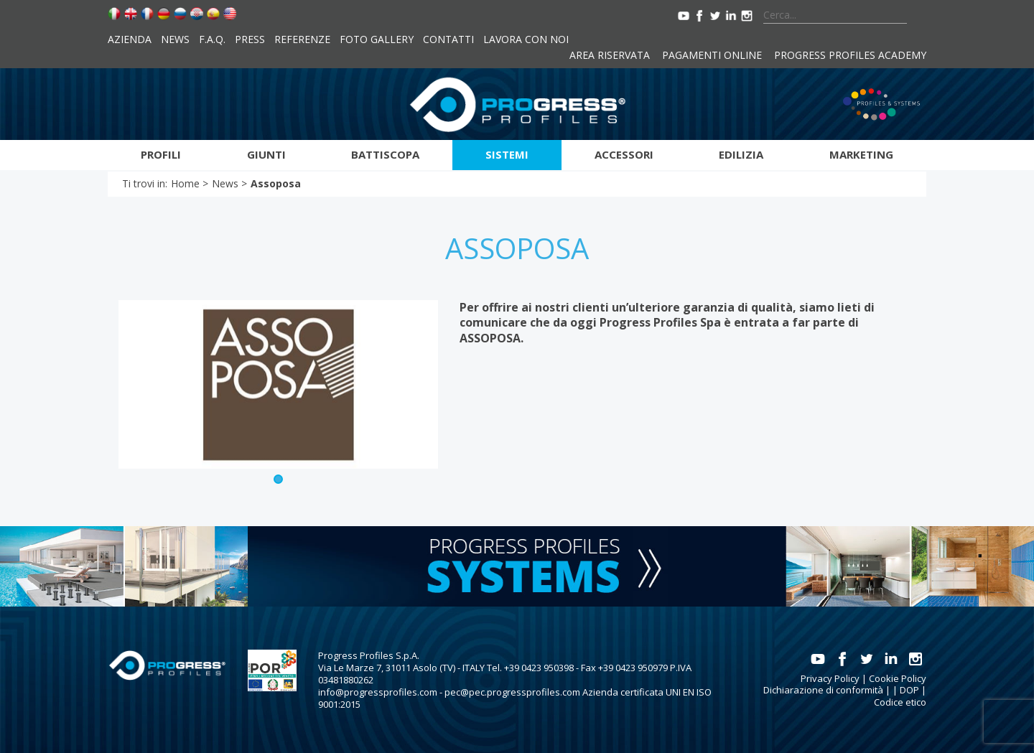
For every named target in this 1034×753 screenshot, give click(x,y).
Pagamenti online (712, 55)
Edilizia (741, 154)
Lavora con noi (526, 39)
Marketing (861, 154)
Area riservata (609, 55)
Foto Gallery (377, 39)
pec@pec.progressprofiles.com (512, 692)
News (175, 39)
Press (250, 39)
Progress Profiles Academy (850, 55)
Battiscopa (385, 154)
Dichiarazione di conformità (823, 689)
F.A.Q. (212, 39)
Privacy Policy (830, 678)
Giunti (266, 154)
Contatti (448, 39)
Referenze (302, 39)
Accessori (624, 154)
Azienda (130, 39)
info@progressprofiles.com (377, 692)
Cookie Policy (897, 678)
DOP (909, 689)
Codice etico (900, 702)
